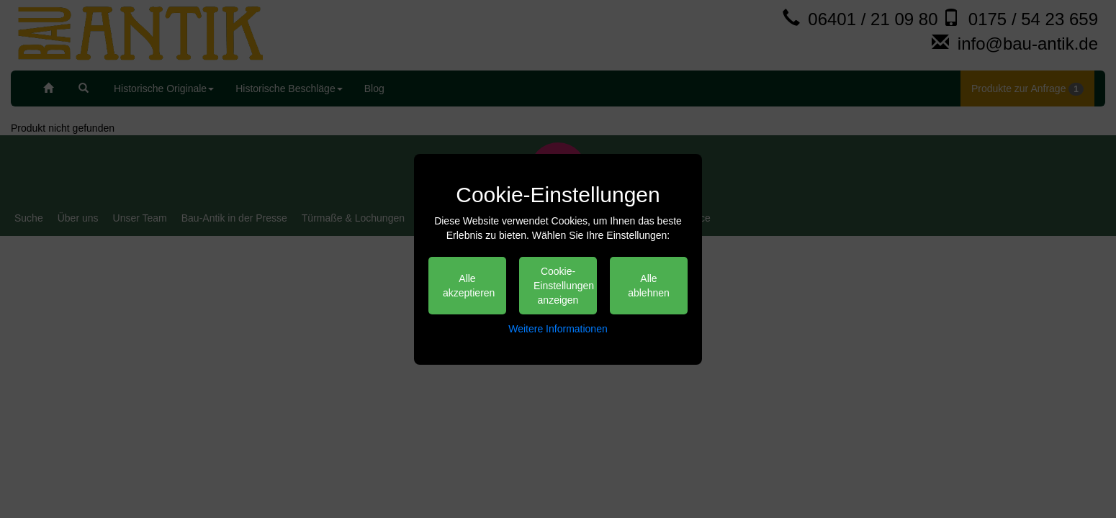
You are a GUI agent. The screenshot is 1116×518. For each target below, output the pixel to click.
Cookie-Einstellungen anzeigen (564, 285)
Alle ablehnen (649, 286)
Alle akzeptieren (469, 286)
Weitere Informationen (557, 329)
